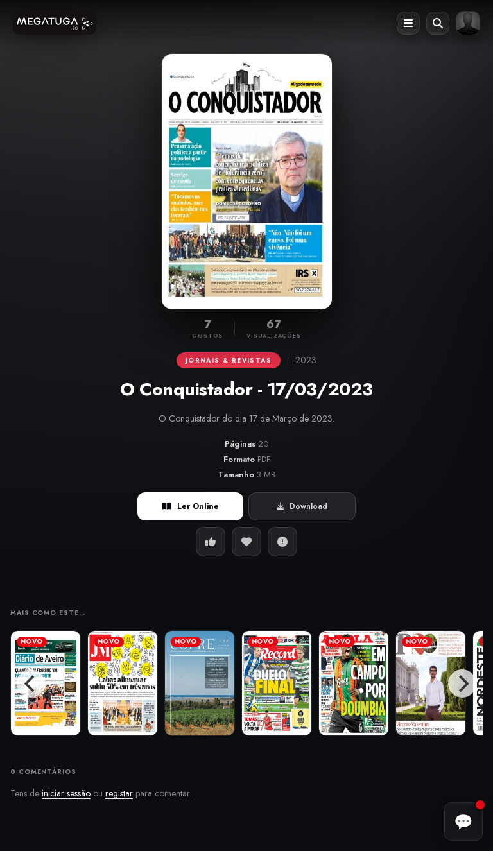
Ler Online (190, 506)
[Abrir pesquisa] (437, 23)
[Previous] (31, 683)
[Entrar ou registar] (468, 23)
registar (119, 793)
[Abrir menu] (408, 23)
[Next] (462, 683)
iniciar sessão (66, 793)
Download (302, 506)
